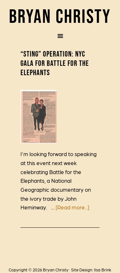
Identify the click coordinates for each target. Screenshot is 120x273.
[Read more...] (72, 207)
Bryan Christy (60, 16)
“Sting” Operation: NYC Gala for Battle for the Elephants (54, 63)
